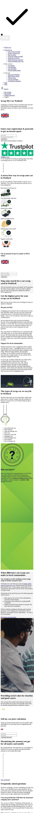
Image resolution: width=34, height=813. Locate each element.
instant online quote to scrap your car (14, 434)
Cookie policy (20, 746)
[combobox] (17, 33)
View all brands (17, 621)
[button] (1, 396)
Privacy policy (8, 746)
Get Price (17, 41)
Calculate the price (17, 570)
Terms (28, 746)
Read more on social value (13, 482)
